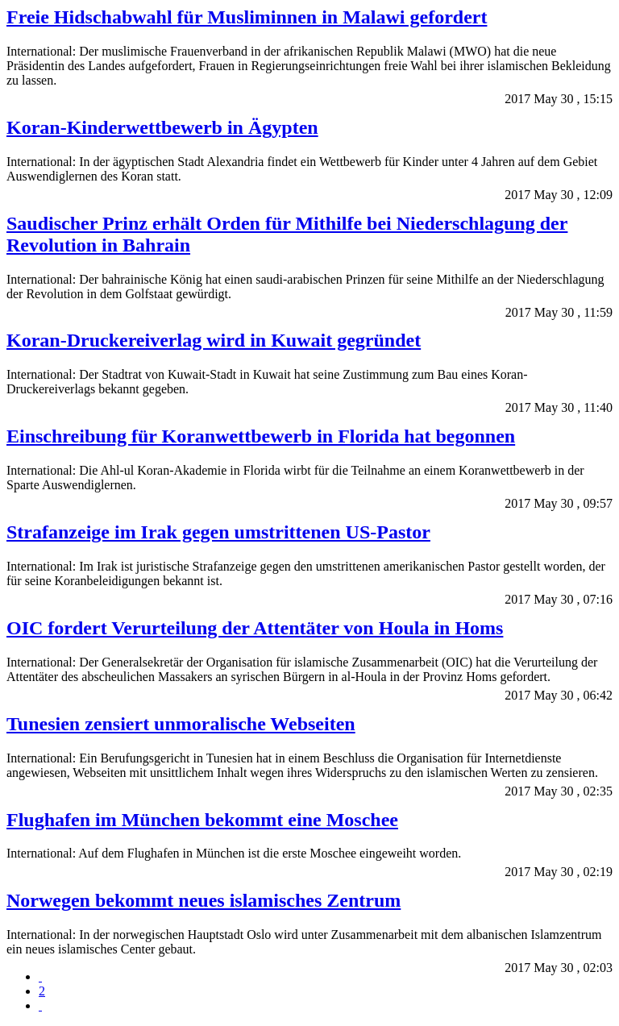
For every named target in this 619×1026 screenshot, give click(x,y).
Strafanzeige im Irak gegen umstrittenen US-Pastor (218, 531)
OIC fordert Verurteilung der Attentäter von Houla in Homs (254, 627)
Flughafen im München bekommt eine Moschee (202, 819)
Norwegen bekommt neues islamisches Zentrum (203, 900)
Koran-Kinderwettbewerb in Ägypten (162, 127)
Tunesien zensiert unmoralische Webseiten (180, 723)
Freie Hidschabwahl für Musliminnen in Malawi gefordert (246, 16)
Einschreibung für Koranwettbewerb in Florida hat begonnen (260, 436)
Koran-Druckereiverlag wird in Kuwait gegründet (213, 340)
